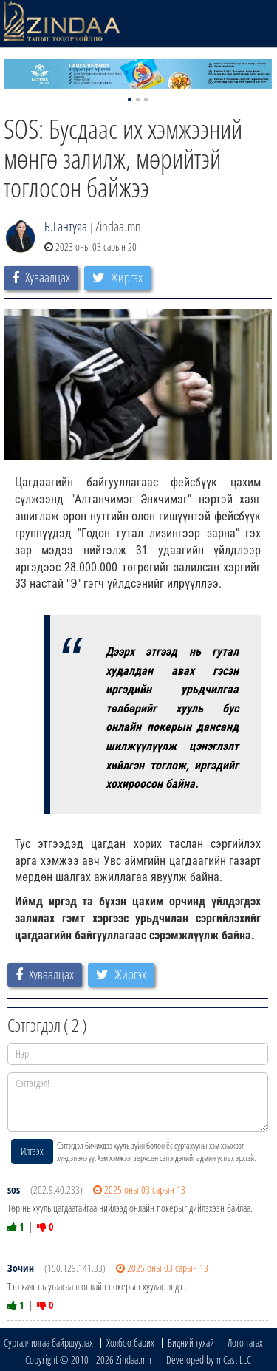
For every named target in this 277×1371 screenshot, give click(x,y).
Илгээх (32, 1151)
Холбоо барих (130, 1343)
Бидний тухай (191, 1343)
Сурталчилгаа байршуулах (48, 1343)
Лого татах (245, 1343)
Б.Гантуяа (65, 226)
